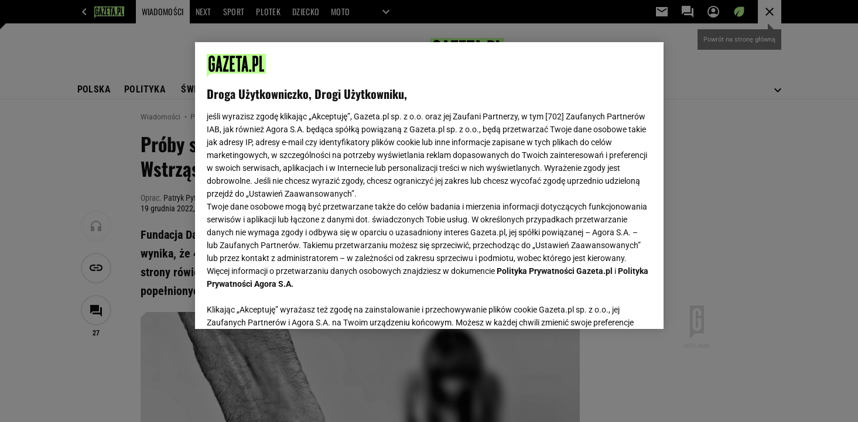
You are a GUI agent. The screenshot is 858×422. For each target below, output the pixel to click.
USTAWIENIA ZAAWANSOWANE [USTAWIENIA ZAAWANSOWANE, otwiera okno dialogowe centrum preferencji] (283, 305)
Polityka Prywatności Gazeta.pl (555, 271)
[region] (429, 185)
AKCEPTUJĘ (612, 306)
